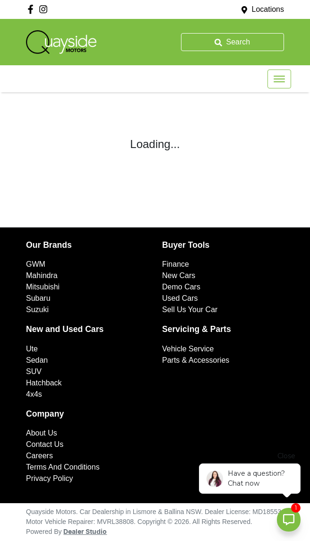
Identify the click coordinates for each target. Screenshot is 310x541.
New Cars (178, 275)
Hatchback (44, 383)
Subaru (38, 298)
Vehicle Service (188, 349)
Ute (32, 349)
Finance (175, 264)
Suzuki (37, 309)
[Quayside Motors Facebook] (32, 9)
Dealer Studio (85, 532)
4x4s (34, 394)
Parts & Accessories (195, 360)
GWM (35, 264)
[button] (279, 79)
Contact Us (44, 444)
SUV (34, 371)
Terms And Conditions (63, 467)
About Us (41, 433)
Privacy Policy (49, 478)
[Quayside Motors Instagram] (45, 9)
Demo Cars (181, 287)
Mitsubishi (43, 287)
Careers (39, 456)
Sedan (37, 360)
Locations (268, 9)
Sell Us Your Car (189, 309)
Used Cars (180, 298)
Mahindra (42, 275)
